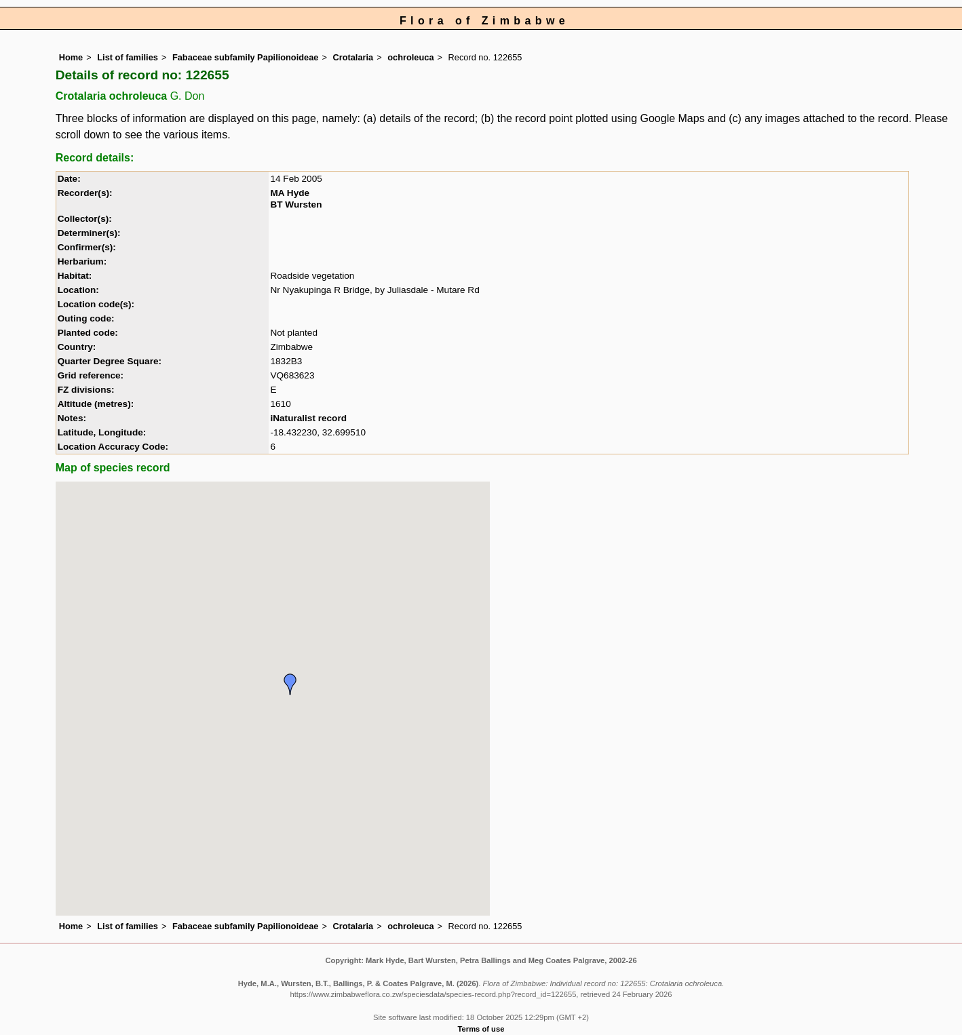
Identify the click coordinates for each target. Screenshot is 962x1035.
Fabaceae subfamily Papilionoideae (245, 57)
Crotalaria (352, 57)
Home (71, 57)
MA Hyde (289, 193)
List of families (127, 57)
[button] (290, 684)
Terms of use (481, 1029)
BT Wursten (296, 204)
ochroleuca (410, 57)
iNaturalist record (308, 418)
